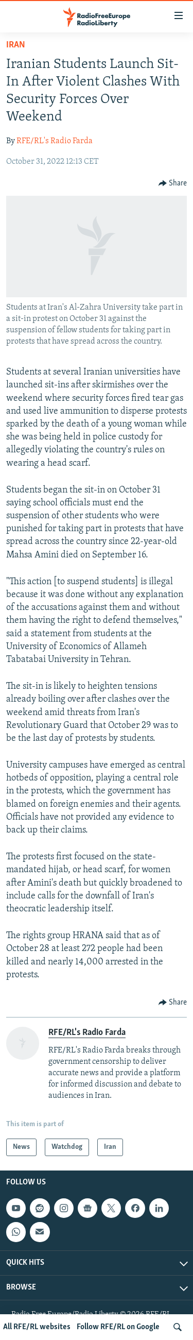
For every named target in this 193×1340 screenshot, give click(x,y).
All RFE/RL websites (37, 1327)
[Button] (173, 183)
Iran (15, 45)
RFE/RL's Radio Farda (54, 141)
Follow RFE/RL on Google (118, 1327)
